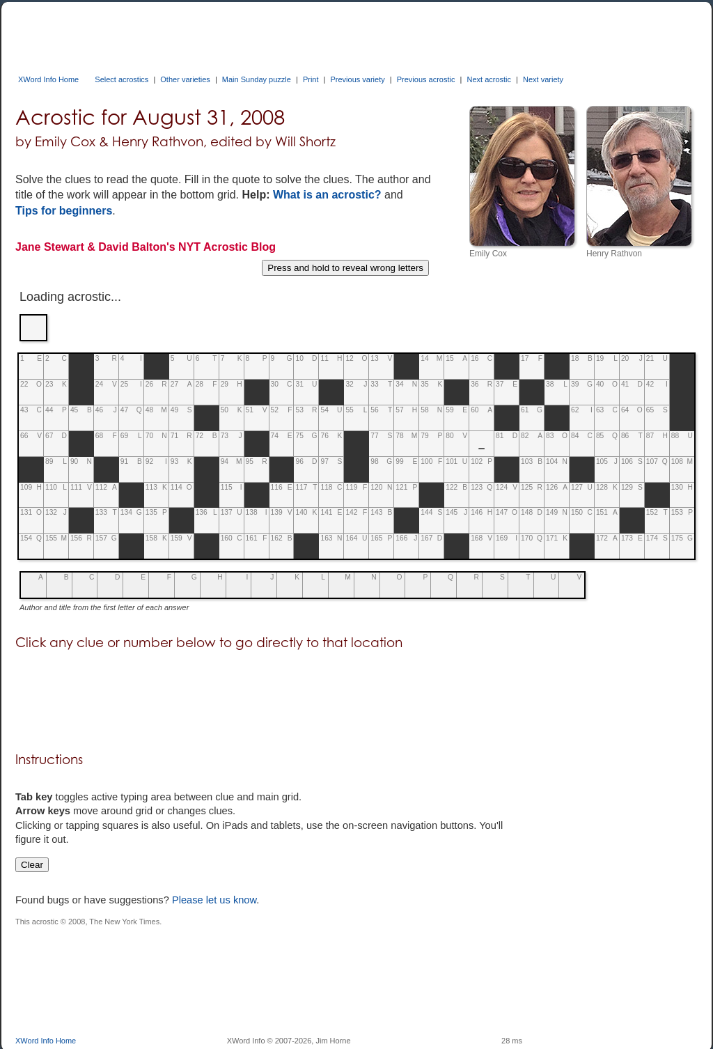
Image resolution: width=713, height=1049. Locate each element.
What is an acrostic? (327, 195)
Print (311, 79)
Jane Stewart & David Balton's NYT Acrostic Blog (145, 247)
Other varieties (185, 79)
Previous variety (357, 79)
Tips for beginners (63, 211)
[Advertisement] (268, 33)
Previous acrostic (426, 79)
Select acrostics (121, 79)
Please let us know (214, 900)
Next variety (543, 79)
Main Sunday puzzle (256, 79)
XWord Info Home (48, 79)
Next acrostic (489, 79)
